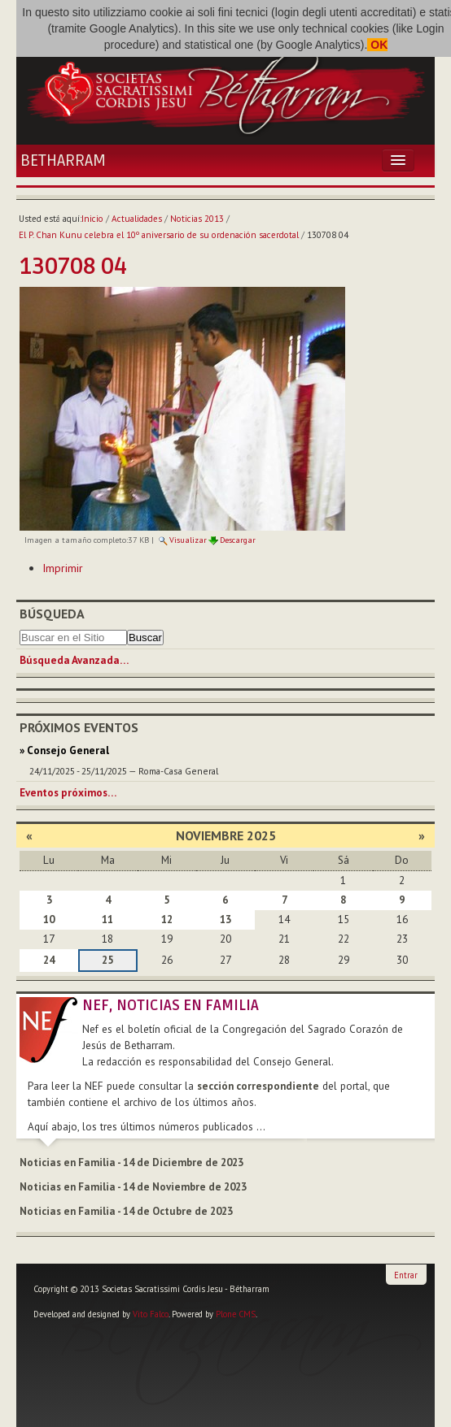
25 (107, 960)
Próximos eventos (79, 727)
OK (377, 44)
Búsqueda (52, 613)
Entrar (406, 1275)
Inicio (92, 218)
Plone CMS (236, 1314)
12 (167, 919)
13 (225, 919)
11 (107, 919)
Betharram (63, 161)
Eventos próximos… (68, 793)
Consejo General (68, 750)
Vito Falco (151, 1314)
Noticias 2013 (197, 218)
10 (49, 919)
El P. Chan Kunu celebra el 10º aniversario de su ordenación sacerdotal (159, 235)
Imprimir (62, 568)
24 (49, 960)
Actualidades (137, 218)
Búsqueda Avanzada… (74, 660)
